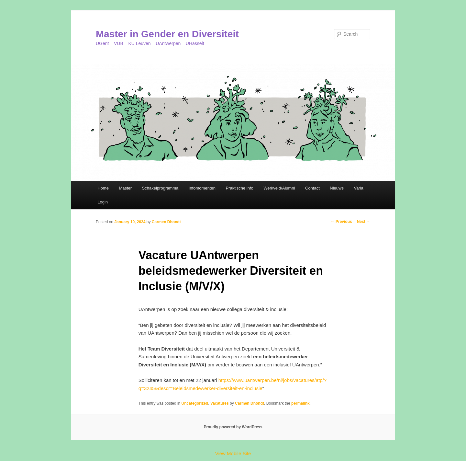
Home (103, 188)
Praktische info (239, 188)
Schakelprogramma (160, 188)
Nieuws (337, 188)
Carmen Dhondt (166, 222)
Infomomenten (202, 188)
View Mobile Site (233, 453)
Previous (341, 221)
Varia (358, 188)
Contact (312, 188)
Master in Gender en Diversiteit (167, 34)
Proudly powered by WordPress (233, 427)
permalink (300, 403)
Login (102, 202)
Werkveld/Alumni (279, 188)
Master (125, 188)
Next (363, 221)
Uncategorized (195, 403)
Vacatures (219, 403)
